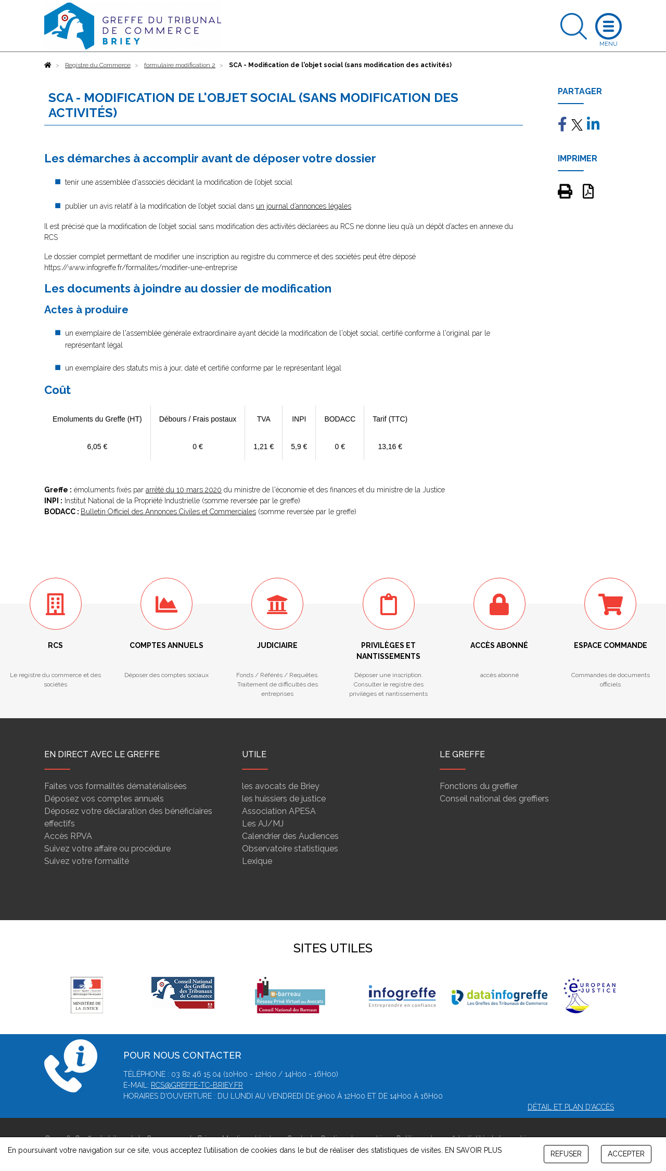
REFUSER (566, 1154)
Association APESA (279, 811)
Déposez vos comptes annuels (104, 799)
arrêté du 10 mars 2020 (184, 490)
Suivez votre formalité (86, 861)
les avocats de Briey (280, 786)
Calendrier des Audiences (290, 836)
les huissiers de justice (284, 799)
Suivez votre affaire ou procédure (107, 849)
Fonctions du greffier (479, 786)
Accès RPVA (68, 836)
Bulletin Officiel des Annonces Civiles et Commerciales (168, 511)
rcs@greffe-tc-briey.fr (197, 1085)
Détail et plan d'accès (571, 1107)
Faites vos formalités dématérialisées (115, 786)
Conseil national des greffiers (494, 799)
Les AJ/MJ (263, 824)
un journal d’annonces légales (303, 206)
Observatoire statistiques (290, 849)
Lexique (257, 861)
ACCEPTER (626, 1154)
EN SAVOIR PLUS (473, 1150)
